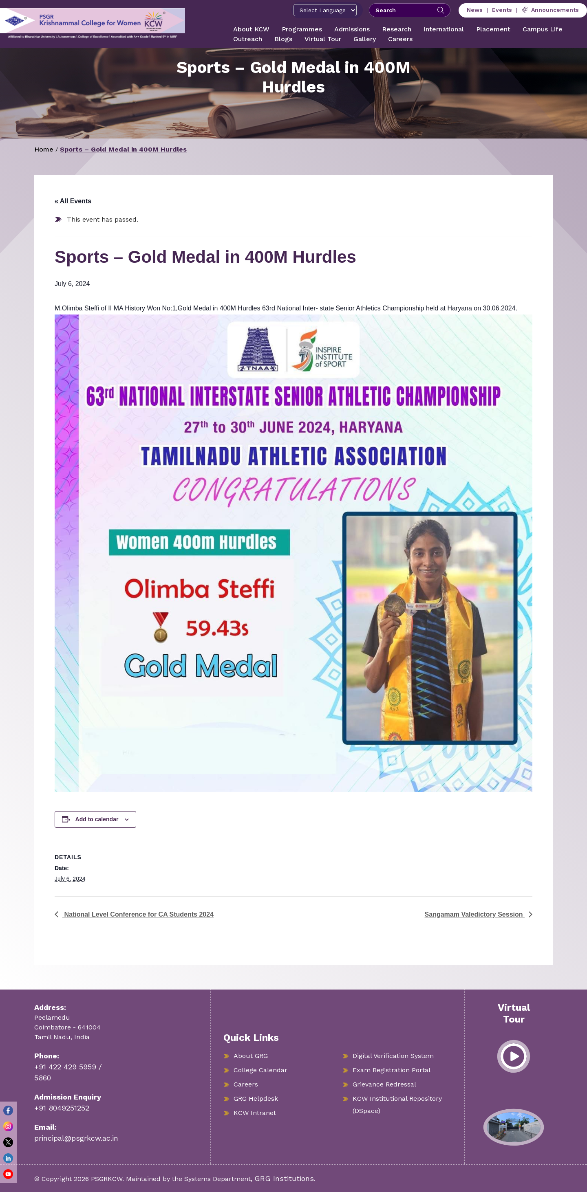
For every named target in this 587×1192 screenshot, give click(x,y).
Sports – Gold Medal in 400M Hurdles (123, 149)
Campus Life (543, 29)
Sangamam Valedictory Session (475, 914)
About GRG (251, 1056)
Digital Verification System (393, 1056)
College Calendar (260, 1070)
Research (396, 29)
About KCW (251, 29)
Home (43, 149)
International (444, 29)
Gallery (364, 39)
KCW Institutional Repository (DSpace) (397, 1105)
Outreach (247, 39)
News (475, 10)
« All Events (73, 201)
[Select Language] (325, 10)
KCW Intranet (255, 1113)
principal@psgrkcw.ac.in (76, 1138)
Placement (493, 29)
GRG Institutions (284, 1178)
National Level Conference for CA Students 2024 (138, 914)
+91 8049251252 (61, 1108)
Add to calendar (97, 819)
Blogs (283, 39)
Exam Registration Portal (391, 1070)
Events (502, 10)
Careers (400, 39)
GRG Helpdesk (256, 1098)
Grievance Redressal (384, 1084)
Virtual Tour (323, 39)
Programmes (302, 29)
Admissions (352, 29)
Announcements (550, 10)
